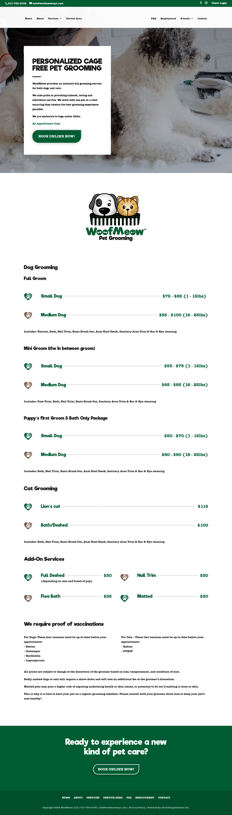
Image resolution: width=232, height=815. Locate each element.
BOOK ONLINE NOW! (56, 136)
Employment (168, 18)
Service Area (74, 18)
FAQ (153, 18)
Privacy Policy (137, 807)
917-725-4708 (89, 807)
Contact (202, 18)
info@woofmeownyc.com (113, 807)
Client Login (219, 3)
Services (53, 18)
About (40, 18)
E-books (185, 18)
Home (28, 18)
